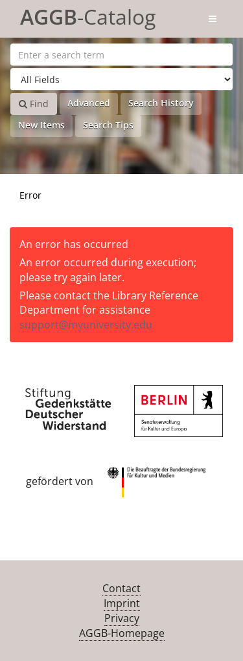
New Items (41, 125)
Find (34, 103)
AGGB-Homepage (122, 633)
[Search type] (121, 79)
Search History (161, 103)
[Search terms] (121, 55)
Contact (121, 588)
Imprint (122, 603)
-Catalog (88, 15)
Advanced (88, 103)
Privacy (121, 618)
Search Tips (108, 125)
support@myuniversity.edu (85, 325)
